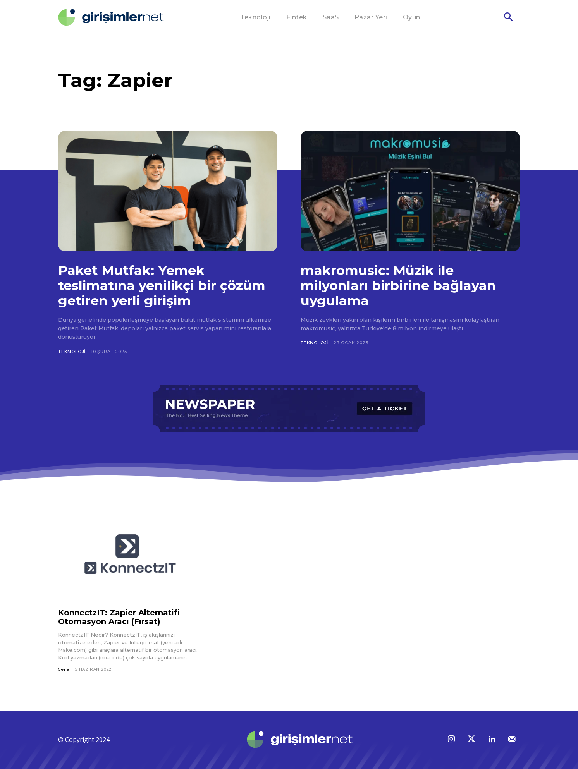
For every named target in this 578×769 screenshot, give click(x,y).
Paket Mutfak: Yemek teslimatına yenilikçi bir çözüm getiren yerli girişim (162, 285)
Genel (64, 669)
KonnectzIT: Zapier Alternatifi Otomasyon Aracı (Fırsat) (119, 617)
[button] (508, 17)
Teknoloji (72, 351)
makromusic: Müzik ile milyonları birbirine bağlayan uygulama (398, 285)
